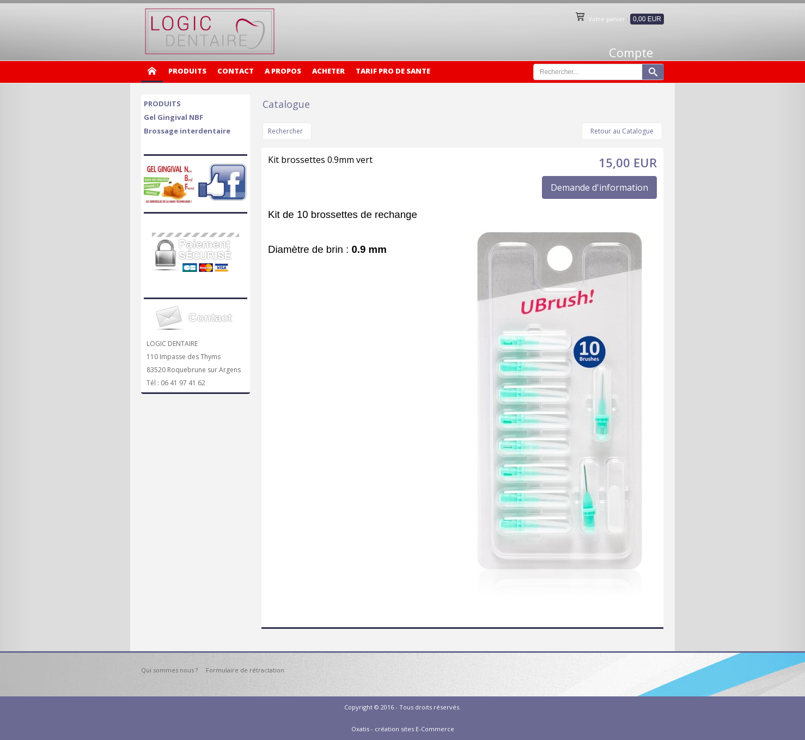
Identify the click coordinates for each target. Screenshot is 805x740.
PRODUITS (187, 71)
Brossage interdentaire (187, 131)
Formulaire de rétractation (245, 670)
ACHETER (328, 71)
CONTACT (235, 71)
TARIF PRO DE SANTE (393, 71)
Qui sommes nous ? (169, 670)
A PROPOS (283, 71)
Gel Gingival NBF (173, 117)
